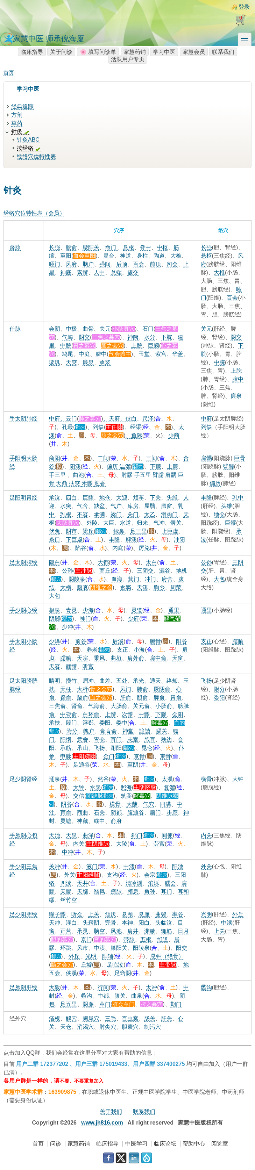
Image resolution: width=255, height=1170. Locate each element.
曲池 (78, 475)
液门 (92, 866)
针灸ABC (28, 140)
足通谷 (81, 765)
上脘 (136, 346)
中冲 (67, 852)
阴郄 (54, 619)
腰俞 (71, 247)
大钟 (78, 787)
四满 (165, 804)
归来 (142, 523)
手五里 (143, 475)
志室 (133, 739)
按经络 (25, 148)
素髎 (82, 272)
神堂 (128, 731)
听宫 (88, 666)
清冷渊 (134, 883)
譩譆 (144, 731)
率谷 (177, 914)
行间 (103, 987)
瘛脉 (116, 892)
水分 (149, 337)
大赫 (131, 804)
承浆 (105, 362)
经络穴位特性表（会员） (34, 213)
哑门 (54, 264)
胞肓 (149, 739)
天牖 (82, 892)
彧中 (99, 821)
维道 (162, 939)
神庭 (65, 272)
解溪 (131, 540)
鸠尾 (67, 354)
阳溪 (75, 466)
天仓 (65, 1027)
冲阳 (179, 540)
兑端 (116, 272)
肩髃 (171, 475)
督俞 (65, 698)
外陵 (92, 523)
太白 (151, 562)
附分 (72, 731)
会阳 (177, 714)
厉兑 (144, 548)
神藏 (82, 821)
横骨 (115, 804)
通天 (155, 681)
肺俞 (142, 689)
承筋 (65, 748)
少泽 (54, 641)
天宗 (82, 658)
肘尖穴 (107, 1027)
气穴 (148, 804)
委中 (121, 723)
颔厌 (110, 914)
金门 (108, 756)
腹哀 (82, 587)
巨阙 (153, 346)
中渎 (99, 948)
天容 (54, 666)
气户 (116, 506)
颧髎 (71, 666)
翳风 (99, 892)
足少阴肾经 (23, 779)
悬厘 (144, 914)
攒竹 (71, 681)
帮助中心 (194, 1144)
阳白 (144, 923)
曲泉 (136, 996)
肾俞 (77, 706)
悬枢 (128, 247)
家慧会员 (194, 52)
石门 (148, 329)
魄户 (88, 731)
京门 (86, 939)
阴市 (71, 531)
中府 (54, 419)
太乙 (149, 514)
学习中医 (164, 52)
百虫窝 (130, 1018)
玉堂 (144, 354)
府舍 (167, 579)
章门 (105, 1004)
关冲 (54, 866)
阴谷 (66, 804)
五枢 (145, 939)
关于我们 (111, 1111)
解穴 (71, 1018)
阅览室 (219, 1144)
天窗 (177, 658)
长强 (54, 247)
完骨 (110, 923)
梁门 (116, 514)
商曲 (82, 813)
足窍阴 (122, 973)
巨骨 (239, 458)
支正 (122, 650)
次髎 (127, 714)
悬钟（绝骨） (167, 956)
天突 (71, 362)
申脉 (65, 756)
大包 (54, 596)
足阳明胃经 (23, 498)
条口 (54, 540)
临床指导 (32, 52)
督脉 (15, 247)
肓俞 (65, 813)
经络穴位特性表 (36, 156)
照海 (126, 787)
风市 (82, 948)
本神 (127, 923)
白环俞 (91, 714)
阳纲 (65, 739)
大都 (103, 562)
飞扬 (99, 748)
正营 (65, 931)
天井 (82, 883)
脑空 (99, 931)
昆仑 (147, 748)
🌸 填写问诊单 (98, 52)
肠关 (149, 1018)
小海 (139, 650)
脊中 (145, 247)
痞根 (54, 1018)
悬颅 (127, 914)
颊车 (138, 498)
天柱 (65, 689)
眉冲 (88, 681)
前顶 (155, 264)
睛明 (54, 681)
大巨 (108, 523)
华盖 (177, 354)
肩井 (133, 931)
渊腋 (149, 931)
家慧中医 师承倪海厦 (48, 38)
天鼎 (62, 483)
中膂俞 (68, 714)
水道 (125, 523)
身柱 (142, 256)
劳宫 (159, 844)
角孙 (149, 892)
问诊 (55, 1144)
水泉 (95, 787)
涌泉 (54, 779)
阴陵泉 (77, 579)
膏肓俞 (108, 731)
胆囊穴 (130, 1027)
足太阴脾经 (23, 562)
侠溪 (71, 973)
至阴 (133, 765)
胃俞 (176, 698)
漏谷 (164, 571)
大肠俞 (119, 706)
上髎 (110, 714)
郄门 (136, 835)
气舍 (82, 506)
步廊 (172, 813)
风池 (116, 931)
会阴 (54, 329)
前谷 (80, 641)
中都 (103, 996)
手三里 (58, 475)
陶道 (159, 256)
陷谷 (80, 548)
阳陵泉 (141, 948)
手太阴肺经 (23, 419)
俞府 (116, 821)
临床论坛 (165, 1144)
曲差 (105, 681)
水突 (65, 506)
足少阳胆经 (23, 914)
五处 (121, 681)
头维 (172, 498)
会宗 (149, 875)
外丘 (74, 956)
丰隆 (114, 540)
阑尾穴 (91, 1018)
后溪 (117, 641)
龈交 (133, 272)
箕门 (133, 579)
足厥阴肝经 (23, 987)
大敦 (54, 987)
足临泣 (115, 965)
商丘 (105, 571)
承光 (138, 681)
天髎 (65, 892)
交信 (78, 796)
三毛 (110, 1018)
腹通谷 (135, 813)
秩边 (166, 739)
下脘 (166, 337)
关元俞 (141, 706)
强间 (105, 264)
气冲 (159, 523)
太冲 (151, 987)
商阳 (54, 458)
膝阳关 (119, 948)
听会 (77, 914)
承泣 (54, 498)
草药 (16, 123)
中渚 (129, 866)
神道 (125, 256)
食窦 (125, 587)
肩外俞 (135, 658)
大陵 (121, 844)
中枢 (162, 247)
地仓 (105, 498)
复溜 (169, 787)
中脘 (65, 346)
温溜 (125, 466)
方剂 (16, 115)
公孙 (67, 571)
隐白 (54, 562)
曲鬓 (161, 914)
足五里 (68, 1004)
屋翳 (149, 506)
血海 (116, 579)
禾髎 (88, 483)
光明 (91, 956)
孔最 (67, 427)
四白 (71, 498)
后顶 (121, 264)
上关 (93, 914)
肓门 (116, 739)
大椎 (176, 256)
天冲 (54, 923)
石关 (99, 813)
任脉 (15, 329)
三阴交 (145, 571)
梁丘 (88, 531)
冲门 (150, 579)
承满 (99, 514)
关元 (105, 329)
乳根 (65, 514)
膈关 (161, 731)
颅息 (133, 892)
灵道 (136, 610)
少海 (88, 610)
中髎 (144, 714)
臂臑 (159, 475)
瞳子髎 (57, 914)
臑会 (170, 883)
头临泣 (163, 923)
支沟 (112, 875)
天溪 (142, 587)
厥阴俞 (162, 689)
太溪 (167, 779)
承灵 (82, 931)
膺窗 (166, 506)
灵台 (108, 256)
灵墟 (65, 821)
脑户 (88, 264)
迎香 (100, 483)
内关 (78, 844)
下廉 (155, 466)
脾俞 (159, 698)
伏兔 (54, 531)
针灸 (16, 131)
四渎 (65, 883)
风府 (71, 264)
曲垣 (116, 658)
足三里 (138, 531)
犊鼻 (119, 531)
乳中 (237, 498)
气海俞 (96, 706)
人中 (99, 272)
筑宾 (126, 796)
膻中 (101, 354)
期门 (176, 1004)
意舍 (82, 739)
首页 (8, 73)
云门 (71, 419)
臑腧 (65, 658)
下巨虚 (74, 540)
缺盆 (99, 506)
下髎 (161, 714)
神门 (85, 619)
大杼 (82, 689)
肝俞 (125, 698)
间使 (167, 835)
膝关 (120, 996)
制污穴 (152, 1027)
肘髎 (127, 475)
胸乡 (159, 587)
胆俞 (142, 698)
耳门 (166, 892)
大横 (65, 587)
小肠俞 (163, 706)
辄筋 (166, 931)
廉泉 (88, 362)
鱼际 (136, 435)
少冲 (67, 627)
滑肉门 (169, 514)
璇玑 (54, 362)
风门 (125, 689)
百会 (138, 264)
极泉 (54, 610)
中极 (71, 329)
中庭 (84, 354)
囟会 (172, 264)
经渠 (135, 427)
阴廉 (88, 1004)
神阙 (133, 337)
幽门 (155, 813)
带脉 (129, 939)
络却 (172, 681)
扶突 (75, 483)
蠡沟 (86, 996)
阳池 (177, 866)
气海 (67, 337)
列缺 (98, 427)
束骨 (165, 756)
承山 (82, 748)
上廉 (172, 466)
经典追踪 (22, 106)
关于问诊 (61, 52)
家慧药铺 (134, 52)
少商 (173, 435)
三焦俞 (57, 706)
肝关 (166, 1018)
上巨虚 (170, 531)
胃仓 (99, 739)
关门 (133, 514)
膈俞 (82, 698)
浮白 (71, 923)
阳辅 (107, 956)
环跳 (65, 948)
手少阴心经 (23, 610)
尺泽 (148, 419)
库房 (133, 506)
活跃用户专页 (127, 59)
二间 (103, 458)
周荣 (176, 587)
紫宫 (161, 354)
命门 (111, 247)
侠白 (131, 419)
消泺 (153, 883)
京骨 (139, 756)
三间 (151, 458)
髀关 (176, 523)
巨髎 (88, 498)
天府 (114, 419)
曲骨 (88, 329)
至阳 (65, 256)
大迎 (121, 498)
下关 (155, 498)
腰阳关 (91, 247)
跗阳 (116, 748)
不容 (82, 514)
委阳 (105, 723)
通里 (173, 610)
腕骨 (155, 641)
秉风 (99, 658)
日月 (183, 931)
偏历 (113, 466)
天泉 (71, 835)
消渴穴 (85, 1027)
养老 (92, 650)
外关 (69, 875)
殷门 (71, 723)
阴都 (116, 813)
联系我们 (223, 52)
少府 (133, 619)
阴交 (84, 337)
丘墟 (86, 965)
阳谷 (181, 641)
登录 (244, 7)
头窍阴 (91, 923)
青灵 (71, 610)
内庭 (117, 548)
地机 (181, 571)
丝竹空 (68, 900)
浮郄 (88, 723)
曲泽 (88, 835)
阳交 (181, 948)
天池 (54, 835)
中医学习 (136, 1144)
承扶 (54, 723)
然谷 (103, 779)
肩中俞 (158, 658)
